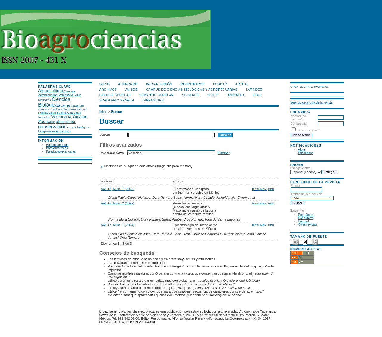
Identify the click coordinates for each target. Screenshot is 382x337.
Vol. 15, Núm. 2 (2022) (117, 203)
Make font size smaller (296, 241)
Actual (242, 84)
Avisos (131, 89)
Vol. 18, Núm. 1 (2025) (117, 189)
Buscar (306, 187)
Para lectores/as (57, 145)
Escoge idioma (300, 168)
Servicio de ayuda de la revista (311, 102)
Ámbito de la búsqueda (312, 196)
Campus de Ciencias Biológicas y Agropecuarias (192, 89)
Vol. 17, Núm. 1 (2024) (117, 225)
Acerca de (128, 84)
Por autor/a (305, 218)
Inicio (104, 84)
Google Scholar (115, 95)
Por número (306, 214)
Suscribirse (305, 153)
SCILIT (212, 95)
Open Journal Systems (309, 86)
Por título (304, 221)
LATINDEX (254, 89)
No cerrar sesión (309, 130)
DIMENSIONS (153, 100)
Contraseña (299, 123)
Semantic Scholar (156, 95)
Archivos (108, 89)
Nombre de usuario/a (298, 117)
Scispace (190, 95)
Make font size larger (315, 241)
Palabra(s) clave (112, 153)
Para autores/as (57, 148)
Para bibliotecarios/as (61, 151)
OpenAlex (235, 95)
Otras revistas (307, 224)
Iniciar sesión (159, 84)
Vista (301, 149)
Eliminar (223, 153)
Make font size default (305, 241)
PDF (271, 189)
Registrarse (192, 84)
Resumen (259, 189)
